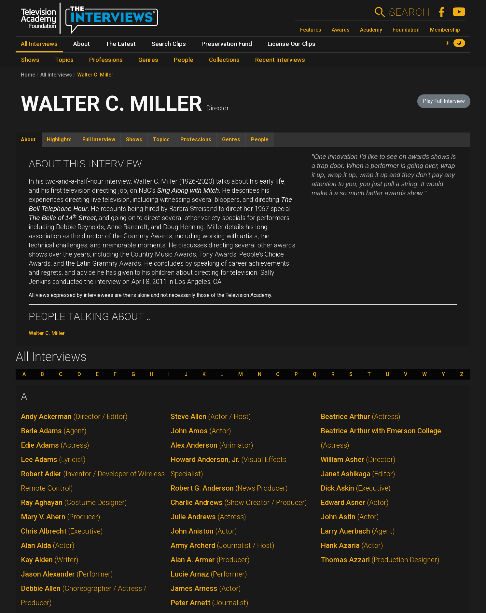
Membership (445, 30)
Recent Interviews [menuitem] (280, 59)
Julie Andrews (208, 517)
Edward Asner (355, 502)
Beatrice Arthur (360, 416)
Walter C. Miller (95, 75)
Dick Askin (356, 488)
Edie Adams (55, 445)
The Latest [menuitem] (120, 44)
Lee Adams (53, 459)
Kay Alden (49, 560)
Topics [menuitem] (64, 59)
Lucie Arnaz (209, 574)
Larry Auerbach (358, 531)
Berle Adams (54, 431)
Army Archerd (222, 545)
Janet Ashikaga (358, 474)
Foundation (406, 30)
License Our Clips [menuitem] (291, 44)
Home (28, 75)
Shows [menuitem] (30, 59)
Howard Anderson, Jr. (228, 466)
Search (409, 12)
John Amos (201, 431)
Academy (371, 30)
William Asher (358, 459)
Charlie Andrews (239, 502)
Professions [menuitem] (106, 59)
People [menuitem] (183, 59)
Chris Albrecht (62, 531)
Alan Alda (48, 545)
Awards (341, 30)
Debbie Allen (83, 595)
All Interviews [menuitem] (39, 44)
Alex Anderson (212, 445)
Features (310, 30)
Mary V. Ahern (60, 517)
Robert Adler (93, 481)
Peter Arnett (209, 603)
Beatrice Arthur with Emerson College (381, 438)
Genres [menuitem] (148, 59)
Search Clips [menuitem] (168, 44)
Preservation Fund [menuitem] (226, 44)
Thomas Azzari (380, 560)
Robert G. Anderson (229, 488)
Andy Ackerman (74, 416)
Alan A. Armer (210, 560)
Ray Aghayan (74, 502)
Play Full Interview (444, 101)
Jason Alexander (67, 574)
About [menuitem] (81, 44)
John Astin (350, 517)
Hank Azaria (352, 545)
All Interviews (56, 75)
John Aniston (204, 531)
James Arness (206, 588)
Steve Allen (211, 416)
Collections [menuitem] (224, 59)
